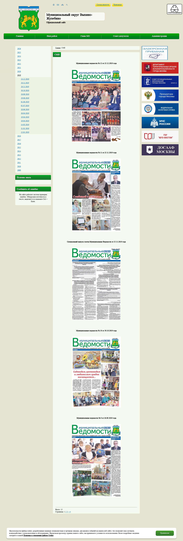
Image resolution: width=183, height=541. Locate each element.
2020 (19, 71)
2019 (19, 75)
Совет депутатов (120, 36)
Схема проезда (103, 5)
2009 (19, 170)
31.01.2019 (25, 128)
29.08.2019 (25, 98)
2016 (19, 144)
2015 (19, 147)
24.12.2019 (25, 79)
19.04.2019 (25, 117)
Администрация (159, 36)
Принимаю (164, 533)
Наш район (52, 36)
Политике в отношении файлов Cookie (38, 535)
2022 (19, 64)
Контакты (118, 5)
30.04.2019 (25, 113)
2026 (19, 49)
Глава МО (85, 36)
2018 (19, 136)
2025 (19, 52)
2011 (19, 163)
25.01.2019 (25, 132)
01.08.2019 (25, 102)
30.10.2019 (25, 90)
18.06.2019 (25, 109)
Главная (19, 36)
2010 (19, 166)
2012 (19, 159)
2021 (19, 68)
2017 (19, 140)
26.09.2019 (25, 94)
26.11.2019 (25, 83)
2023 (19, 60)
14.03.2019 (25, 125)
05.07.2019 (25, 106)
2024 (19, 56)
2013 (19, 155)
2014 (19, 151)
